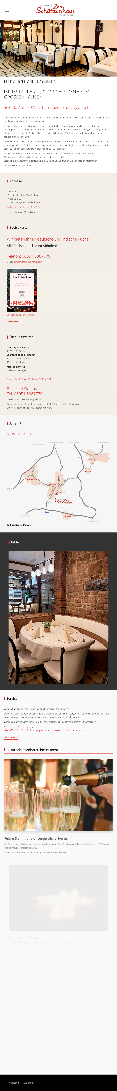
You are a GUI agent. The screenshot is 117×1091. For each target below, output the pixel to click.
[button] (58, 796)
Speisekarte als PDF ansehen (21, 314)
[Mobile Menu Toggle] (7, 10)
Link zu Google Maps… (19, 524)
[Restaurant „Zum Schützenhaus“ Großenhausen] (56, 10)
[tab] (48, 678)
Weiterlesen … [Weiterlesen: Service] (11, 737)
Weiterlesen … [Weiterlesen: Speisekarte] (14, 321)
